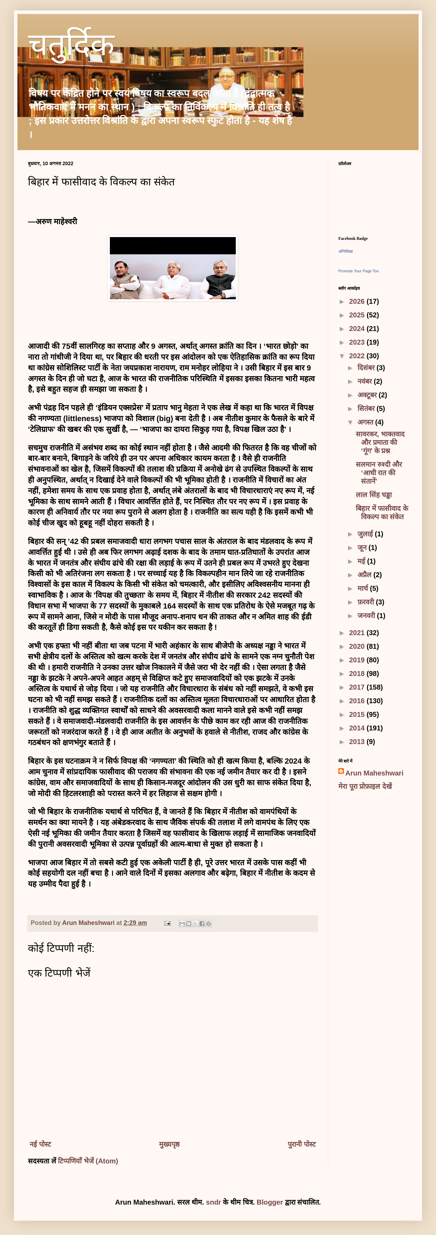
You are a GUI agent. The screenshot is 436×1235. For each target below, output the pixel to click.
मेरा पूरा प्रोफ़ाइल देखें (365, 786)
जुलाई (366, 534)
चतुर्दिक (71, 47)
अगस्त (366, 422)
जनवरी (367, 615)
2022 (358, 356)
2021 (358, 633)
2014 (358, 728)
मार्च (364, 588)
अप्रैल (366, 575)
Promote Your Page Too (358, 271)
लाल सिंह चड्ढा (374, 495)
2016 (358, 701)
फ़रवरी (367, 602)
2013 (358, 741)
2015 (358, 714)
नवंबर (366, 381)
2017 (358, 687)
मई (362, 561)
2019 (358, 660)
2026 (358, 301)
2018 (358, 673)
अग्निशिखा (345, 251)
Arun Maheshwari (374, 773)
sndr (213, 1202)
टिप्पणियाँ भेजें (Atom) (88, 1161)
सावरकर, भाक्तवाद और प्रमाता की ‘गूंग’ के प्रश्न (380, 442)
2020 (358, 646)
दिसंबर (367, 368)
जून (363, 547)
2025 (358, 315)
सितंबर (367, 408)
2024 (358, 328)
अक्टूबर (368, 395)
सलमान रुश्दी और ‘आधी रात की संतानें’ (379, 473)
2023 (358, 342)
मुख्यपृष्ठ (169, 1144)
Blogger (270, 1202)
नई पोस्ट (40, 1144)
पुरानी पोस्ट (302, 1144)
